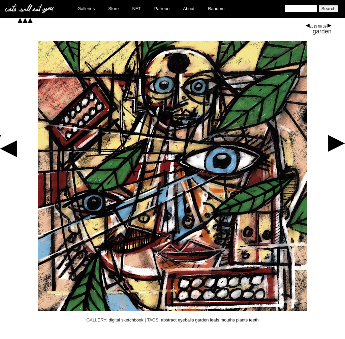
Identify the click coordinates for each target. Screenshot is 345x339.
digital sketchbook (125, 319)
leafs (214, 319)
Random (216, 8)
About (188, 8)
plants (242, 319)
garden (322, 31)
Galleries (86, 8)
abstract (169, 319)
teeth (254, 319)
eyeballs (186, 319)
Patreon (162, 8)
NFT (136, 8)
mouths (227, 319)
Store (113, 8)
